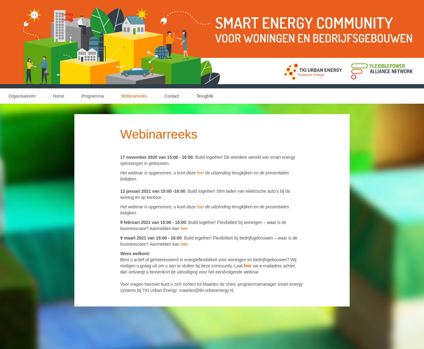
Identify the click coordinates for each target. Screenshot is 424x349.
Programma (92, 96)
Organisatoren (22, 96)
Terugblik (205, 96)
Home (58, 96)
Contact (171, 96)
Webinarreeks (134, 96)
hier (201, 172)
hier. (184, 228)
